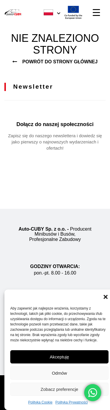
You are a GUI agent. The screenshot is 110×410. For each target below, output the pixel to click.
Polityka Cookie (40, 402)
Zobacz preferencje (59, 389)
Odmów (59, 373)
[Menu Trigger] (96, 12)
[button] (106, 297)
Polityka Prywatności (71, 402)
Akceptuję (59, 356)
